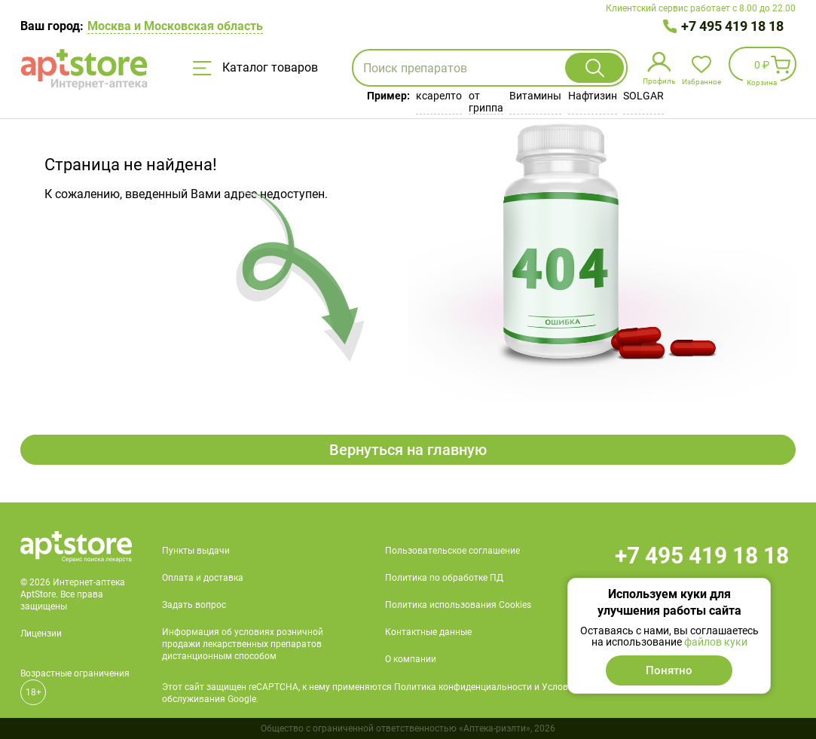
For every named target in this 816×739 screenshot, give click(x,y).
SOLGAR (643, 96)
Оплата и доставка (202, 578)
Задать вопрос (194, 605)
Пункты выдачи (196, 550)
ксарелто (439, 96)
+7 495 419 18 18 (732, 26)
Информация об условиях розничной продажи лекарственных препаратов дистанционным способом (242, 644)
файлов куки (715, 642)
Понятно (669, 670)
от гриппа (486, 102)
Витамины (535, 96)
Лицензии (41, 633)
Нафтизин (592, 96)
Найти (594, 68)
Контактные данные (428, 632)
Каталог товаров (255, 67)
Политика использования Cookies (458, 605)
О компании (410, 659)
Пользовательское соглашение (452, 550)
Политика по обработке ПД (444, 578)
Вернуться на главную (408, 450)
